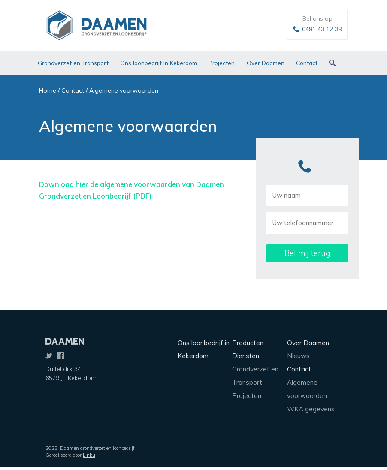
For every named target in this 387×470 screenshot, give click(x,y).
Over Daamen (265, 62)
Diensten (245, 356)
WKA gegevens (311, 409)
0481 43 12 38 (322, 29)
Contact (306, 62)
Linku (89, 455)
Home (47, 90)
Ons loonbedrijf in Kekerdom (158, 62)
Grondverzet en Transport (73, 62)
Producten (247, 343)
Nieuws (298, 356)
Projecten (222, 62)
